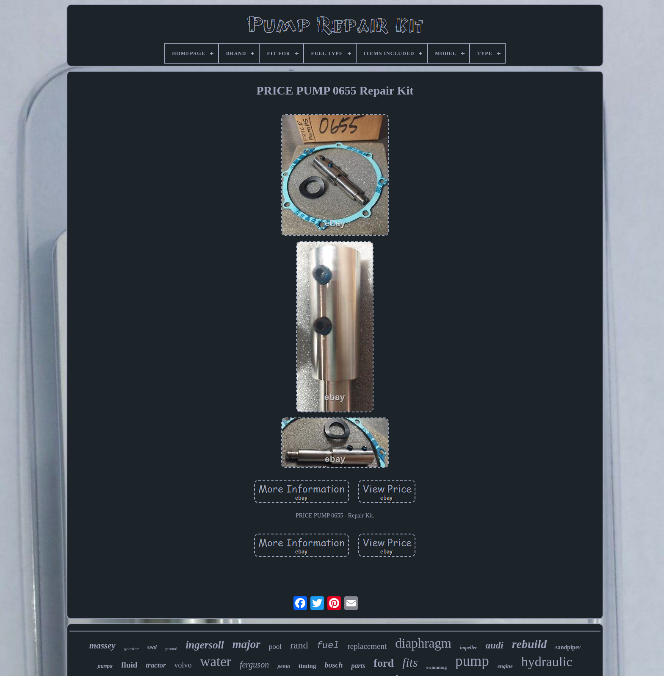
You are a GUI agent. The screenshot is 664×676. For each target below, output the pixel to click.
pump (472, 661)
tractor (156, 665)
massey (102, 645)
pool (275, 647)
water (215, 661)
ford (384, 663)
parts (358, 665)
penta (283, 666)
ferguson (254, 664)
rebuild (529, 644)
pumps (105, 667)
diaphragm (423, 643)
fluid (129, 664)
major (246, 644)
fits (410, 662)
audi (495, 645)
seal (152, 647)
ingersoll (204, 645)
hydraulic (547, 661)
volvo (183, 665)
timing (307, 665)
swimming (436, 667)
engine (505, 666)
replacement (367, 646)
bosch (333, 665)
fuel (328, 645)
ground (171, 648)
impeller (468, 648)
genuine (131, 648)
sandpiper (568, 647)
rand (299, 645)
